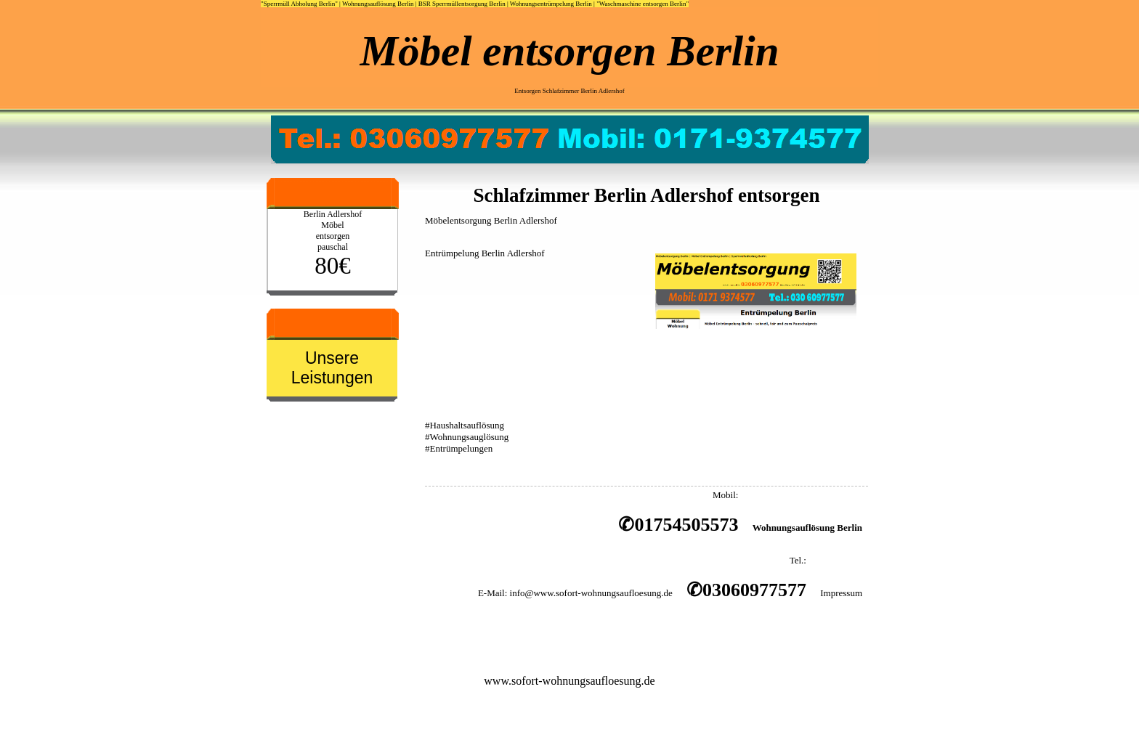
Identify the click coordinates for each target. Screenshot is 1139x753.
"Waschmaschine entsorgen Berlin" (642, 3)
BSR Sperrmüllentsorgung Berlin (462, 3)
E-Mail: (492, 592)
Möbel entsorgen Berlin (569, 51)
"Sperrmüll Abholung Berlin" (299, 3)
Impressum (841, 592)
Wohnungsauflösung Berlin (378, 3)
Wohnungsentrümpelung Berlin (551, 3)
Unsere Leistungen (332, 368)
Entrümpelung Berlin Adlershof (485, 253)
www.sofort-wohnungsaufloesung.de (569, 681)
